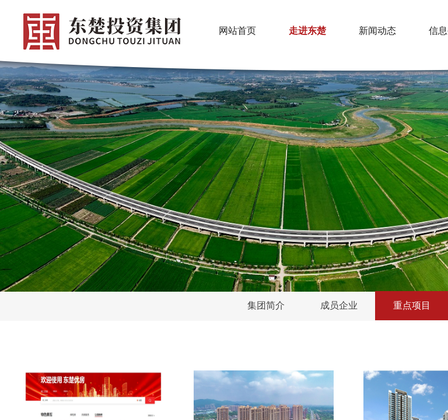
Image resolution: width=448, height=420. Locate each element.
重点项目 (411, 305)
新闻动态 (377, 31)
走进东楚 (307, 31)
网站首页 (237, 31)
